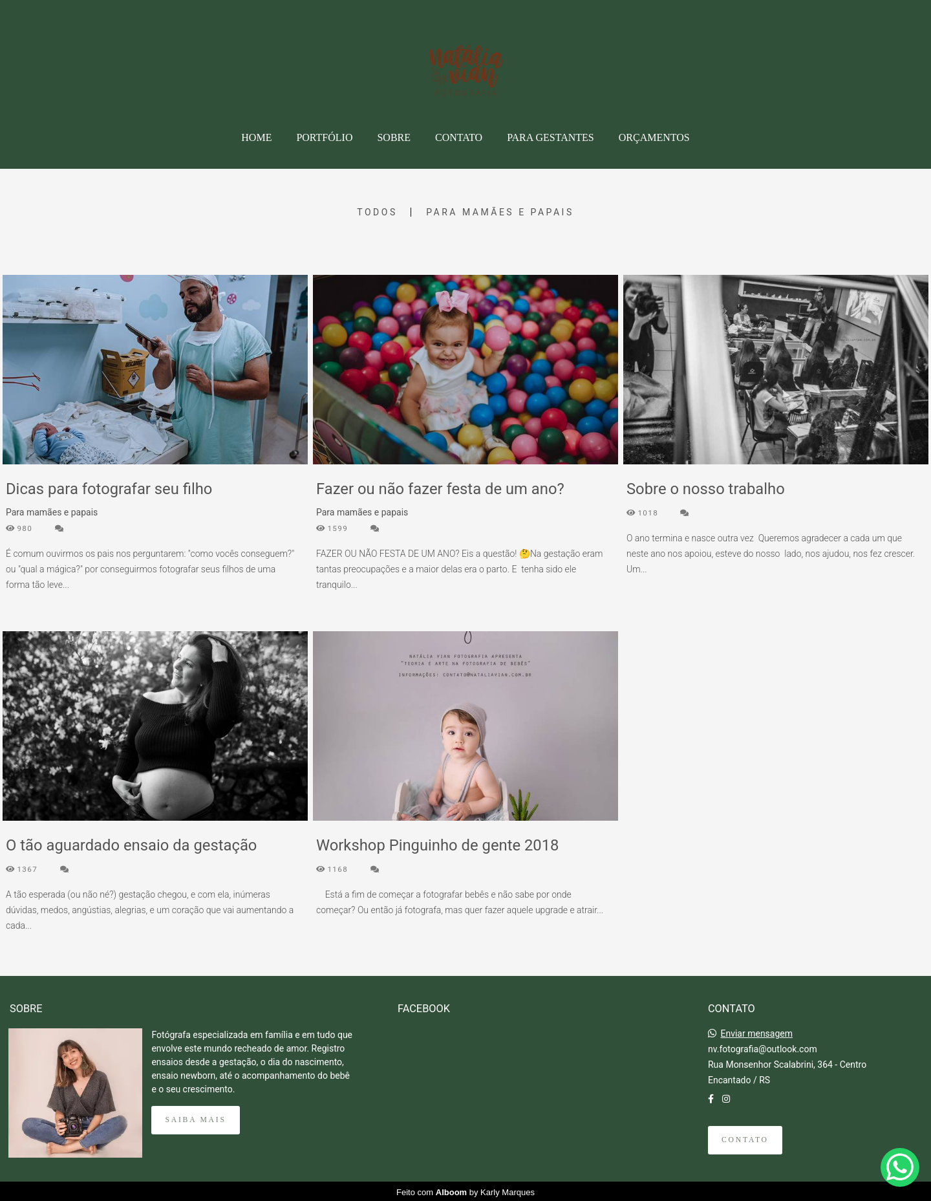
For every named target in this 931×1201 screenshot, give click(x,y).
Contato (745, 1138)
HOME (256, 137)
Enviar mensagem (756, 1031)
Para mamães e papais (500, 212)
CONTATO (458, 137)
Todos (377, 212)
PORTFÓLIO (324, 137)
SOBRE (394, 137)
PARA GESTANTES (550, 137)
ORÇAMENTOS (654, 137)
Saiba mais (195, 1118)
